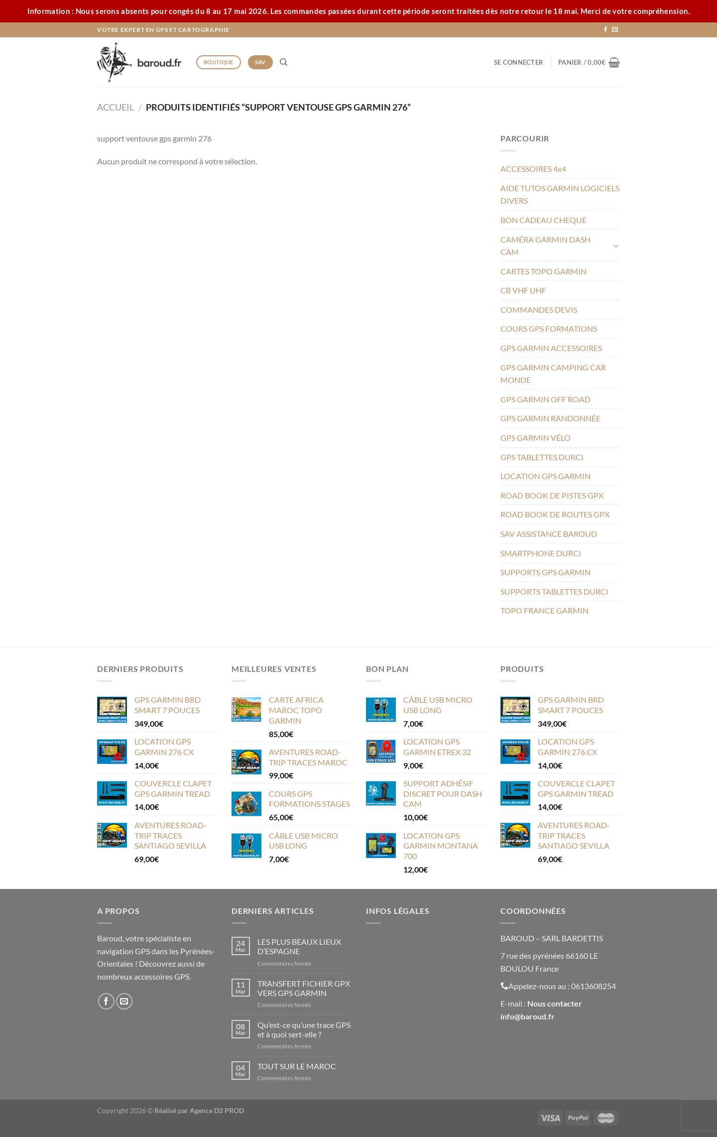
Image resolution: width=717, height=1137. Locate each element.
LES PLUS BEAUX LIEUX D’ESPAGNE (299, 946)
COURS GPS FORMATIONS (548, 328)
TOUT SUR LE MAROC (296, 1066)
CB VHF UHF (523, 290)
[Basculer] (616, 246)
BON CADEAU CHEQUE (543, 220)
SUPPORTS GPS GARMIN (545, 572)
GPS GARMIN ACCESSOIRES (551, 348)
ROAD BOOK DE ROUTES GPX (554, 514)
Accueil (115, 107)
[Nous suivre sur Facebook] (605, 29)
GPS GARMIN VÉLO (535, 437)
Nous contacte (553, 1003)
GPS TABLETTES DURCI (542, 457)
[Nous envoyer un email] (615, 29)
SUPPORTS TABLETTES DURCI (554, 591)
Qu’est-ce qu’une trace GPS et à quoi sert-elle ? (304, 1029)
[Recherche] (283, 62)
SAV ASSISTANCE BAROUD (548, 533)
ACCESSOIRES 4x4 (533, 168)
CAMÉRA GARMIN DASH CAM (545, 246)
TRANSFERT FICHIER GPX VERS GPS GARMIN (303, 988)
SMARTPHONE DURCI (540, 553)
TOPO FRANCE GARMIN (544, 610)
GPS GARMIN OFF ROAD (545, 399)
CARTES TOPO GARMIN (543, 271)
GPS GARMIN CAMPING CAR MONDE (553, 374)
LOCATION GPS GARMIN (545, 476)
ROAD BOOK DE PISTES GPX (551, 495)
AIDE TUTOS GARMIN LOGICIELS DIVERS (559, 194)
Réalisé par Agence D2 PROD (199, 1110)
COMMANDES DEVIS (538, 309)
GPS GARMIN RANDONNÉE (550, 418)
